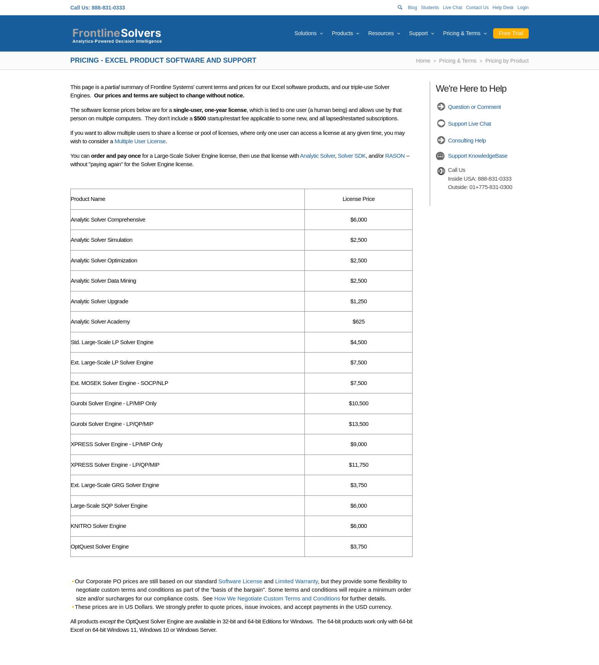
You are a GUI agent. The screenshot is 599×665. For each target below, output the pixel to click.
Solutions (306, 33)
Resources (381, 33)
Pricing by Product (507, 61)
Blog (412, 7)
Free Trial (511, 33)
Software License (240, 581)
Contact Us (477, 7)
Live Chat (452, 7)
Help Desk (502, 7)
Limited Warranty (296, 581)
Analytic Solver (317, 155)
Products (342, 33)
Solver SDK (352, 155)
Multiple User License (140, 141)
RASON (395, 155)
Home (423, 61)
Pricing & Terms (462, 33)
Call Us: (80, 8)
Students (430, 7)
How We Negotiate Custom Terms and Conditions (277, 598)
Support (418, 33)
